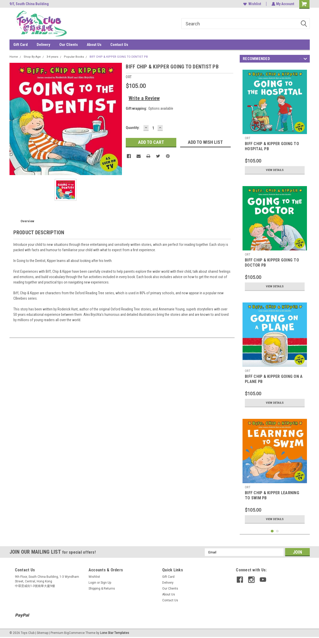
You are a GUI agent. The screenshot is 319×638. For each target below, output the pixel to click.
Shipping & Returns (102, 588)
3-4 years (52, 56)
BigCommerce (74, 633)
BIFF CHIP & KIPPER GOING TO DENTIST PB (119, 56)
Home (13, 56)
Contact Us (119, 44)
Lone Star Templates (114, 633)
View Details (274, 170)
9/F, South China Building (29, 4)
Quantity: (133, 128)
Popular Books (74, 56)
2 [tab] (277, 531)
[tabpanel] (274, 122)
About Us (94, 44)
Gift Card (20, 44)
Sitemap (42, 633)
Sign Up (106, 582)
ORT (247, 138)
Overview (27, 221)
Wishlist (251, 4)
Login (92, 582)
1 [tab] (272, 531)
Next (305, 60)
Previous (301, 60)
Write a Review (144, 98)
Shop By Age (32, 56)
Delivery (43, 44)
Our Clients (68, 44)
